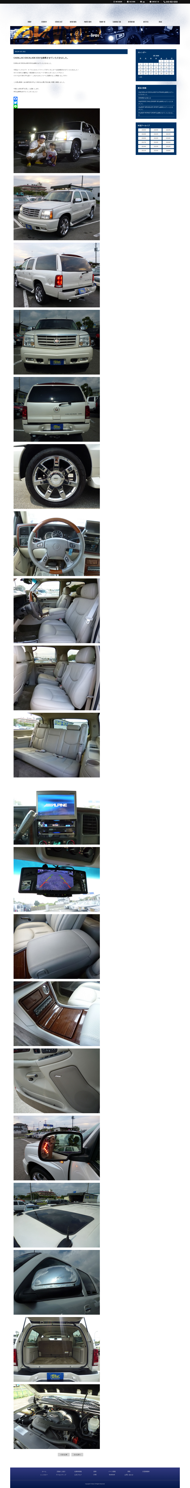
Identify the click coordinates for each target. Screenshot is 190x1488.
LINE (95, 1475)
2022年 (156, 134)
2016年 (156, 142)
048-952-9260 (171, 2)
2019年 (156, 138)
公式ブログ (78, 1475)
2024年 (168, 130)
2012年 (168, 146)
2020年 (144, 138)
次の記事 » (77, 1455)
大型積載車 (146, 1471)
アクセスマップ (61, 1475)
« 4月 (140, 77)
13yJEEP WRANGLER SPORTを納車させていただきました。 (155, 108)
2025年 (156, 130)
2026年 (144, 130)
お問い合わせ (129, 1475)
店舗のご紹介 (61, 1471)
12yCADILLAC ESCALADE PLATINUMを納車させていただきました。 (156, 93)
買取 (128, 1471)
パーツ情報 (112, 1471)
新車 (95, 1471)
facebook (112, 1475)
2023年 (144, 134)
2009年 (168, 150)
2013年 (156, 146)
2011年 (144, 150)
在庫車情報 (78, 1471)
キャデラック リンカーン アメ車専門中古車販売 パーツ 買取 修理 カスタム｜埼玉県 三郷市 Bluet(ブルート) (95, 11)
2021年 (168, 134)
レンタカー (44, 1475)
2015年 (168, 142)
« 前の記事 (63, 1455)
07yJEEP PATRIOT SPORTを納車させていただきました (156, 114)
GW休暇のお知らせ (144, 98)
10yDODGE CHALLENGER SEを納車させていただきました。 (155, 102)
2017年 (144, 142)
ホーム (44, 1471)
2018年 (168, 138)
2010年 (156, 150)
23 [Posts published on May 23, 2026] (166, 70)
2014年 (144, 146)
